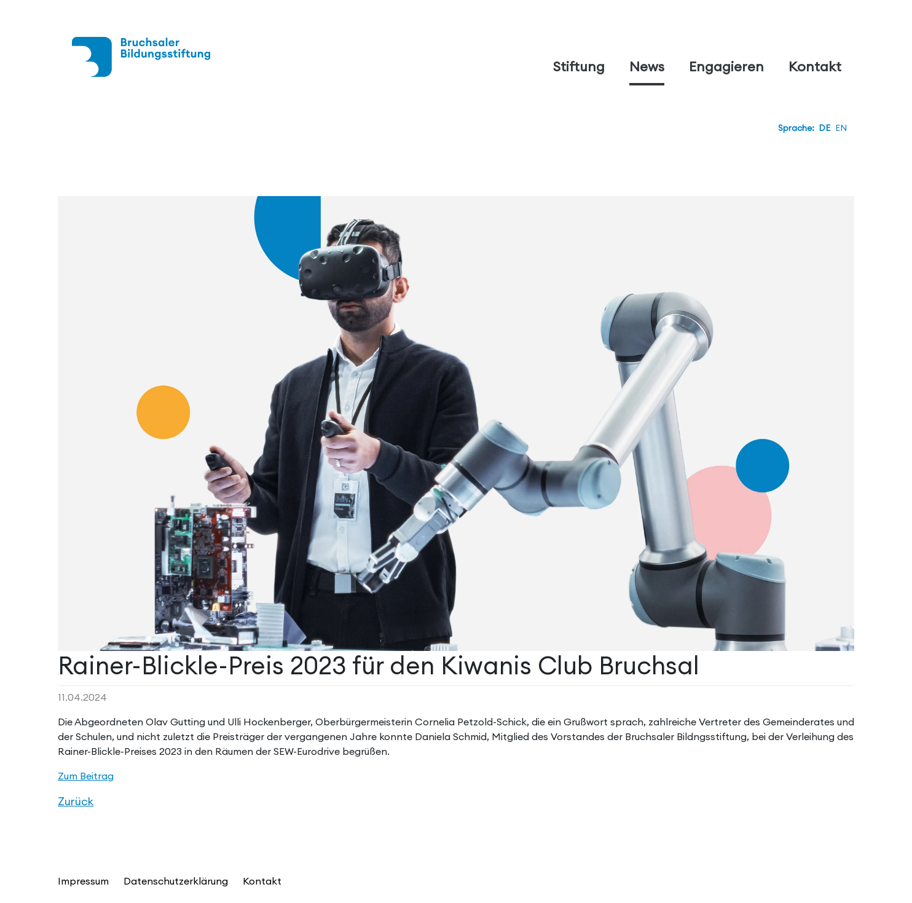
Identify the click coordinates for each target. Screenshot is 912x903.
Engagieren (726, 66)
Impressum (83, 881)
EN (841, 127)
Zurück (75, 801)
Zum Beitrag (86, 776)
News (646, 66)
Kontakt (814, 66)
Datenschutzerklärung (176, 881)
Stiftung (579, 66)
